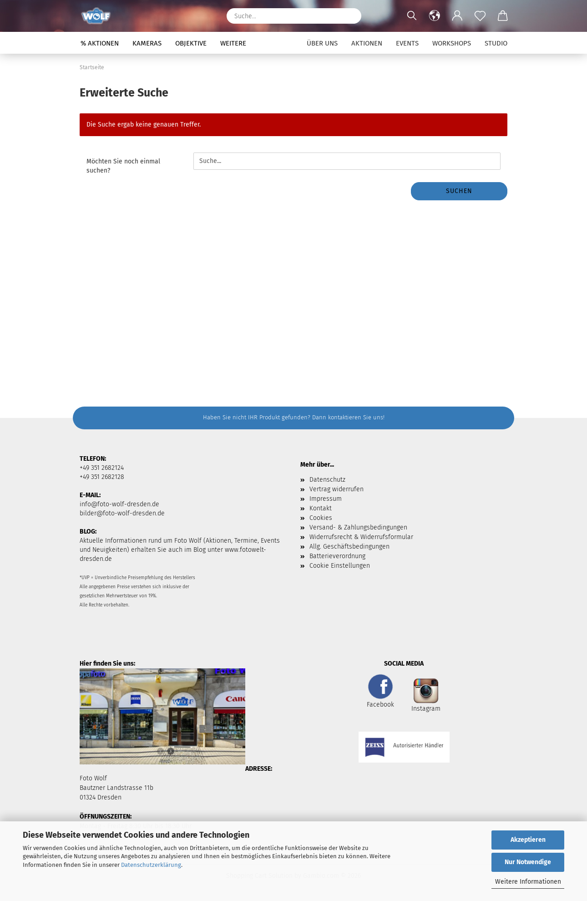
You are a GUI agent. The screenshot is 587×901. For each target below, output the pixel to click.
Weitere (233, 43)
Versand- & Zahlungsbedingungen (358, 527)
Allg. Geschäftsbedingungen (349, 546)
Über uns (322, 43)
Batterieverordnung (337, 556)
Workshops (451, 43)
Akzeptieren (528, 840)
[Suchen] (350, 16)
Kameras (147, 43)
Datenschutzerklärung (151, 864)
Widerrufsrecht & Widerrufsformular (361, 537)
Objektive (191, 43)
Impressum (325, 499)
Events (407, 43)
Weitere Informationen (528, 882)
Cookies (320, 518)
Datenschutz (327, 480)
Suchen (459, 191)
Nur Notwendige (528, 862)
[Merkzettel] (480, 16)
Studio (496, 43)
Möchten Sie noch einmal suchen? (123, 166)
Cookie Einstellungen (339, 566)
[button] (434, 16)
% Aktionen (100, 43)
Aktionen (366, 43)
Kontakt (320, 508)
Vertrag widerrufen (336, 489)
